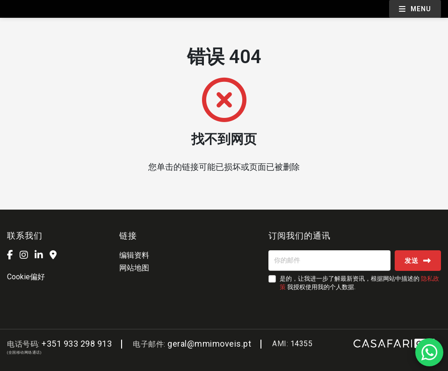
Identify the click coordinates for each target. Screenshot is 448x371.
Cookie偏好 (26, 276)
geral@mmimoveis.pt (209, 344)
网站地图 (134, 267)
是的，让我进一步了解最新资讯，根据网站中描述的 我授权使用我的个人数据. (359, 283)
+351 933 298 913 (77, 344)
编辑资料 (134, 255)
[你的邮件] (329, 260)
